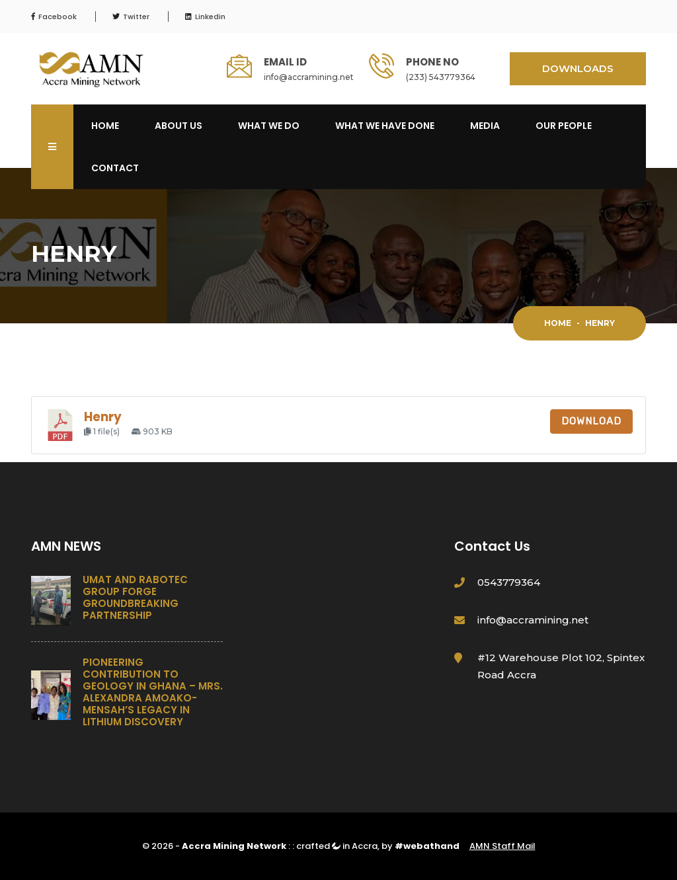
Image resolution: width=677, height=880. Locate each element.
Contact (115, 168)
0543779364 (508, 582)
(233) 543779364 (440, 77)
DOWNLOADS (578, 68)
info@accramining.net (309, 77)
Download (591, 421)
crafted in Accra (337, 846)
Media (485, 125)
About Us (178, 125)
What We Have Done (384, 125)
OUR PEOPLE (564, 125)
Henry (103, 417)
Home (105, 125)
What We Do (268, 125)
